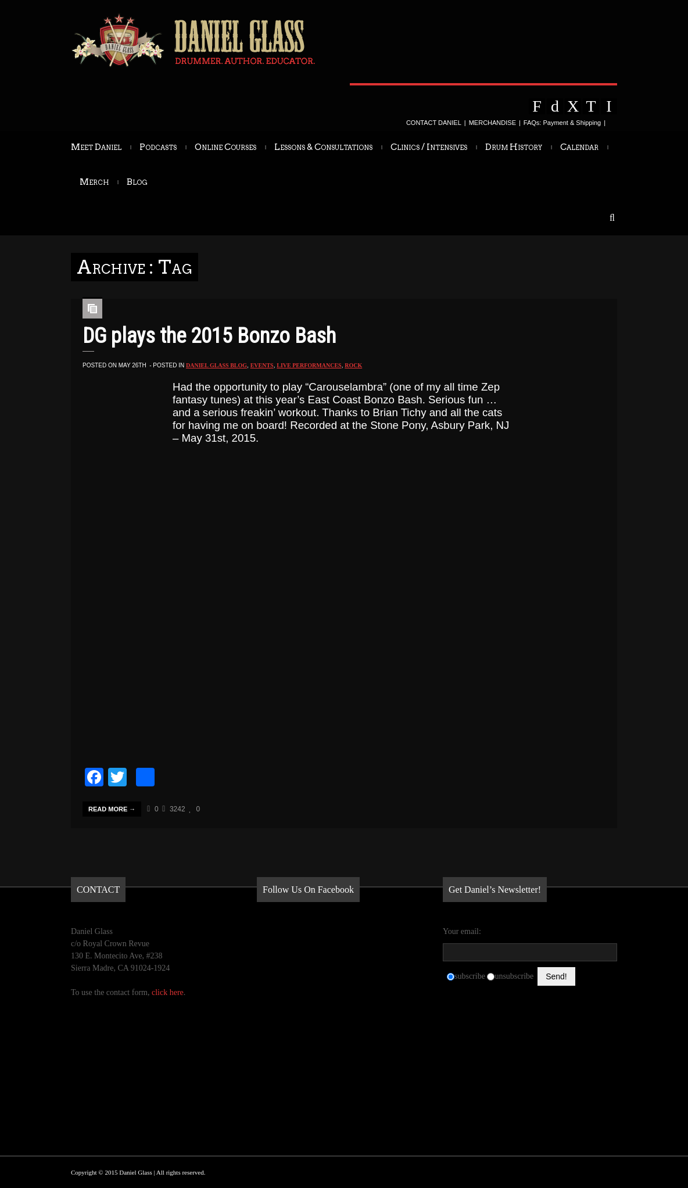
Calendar (579, 147)
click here (168, 992)
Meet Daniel (96, 147)
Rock (353, 365)
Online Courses (225, 147)
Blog (137, 182)
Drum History (513, 147)
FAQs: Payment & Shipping (562, 122)
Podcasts (158, 147)
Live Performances (309, 365)
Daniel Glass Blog (216, 365)
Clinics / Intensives (428, 147)
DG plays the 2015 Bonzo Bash (209, 336)
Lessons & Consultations (323, 147)
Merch (94, 182)
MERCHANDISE (492, 122)
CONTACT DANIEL (433, 122)
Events (262, 365)
